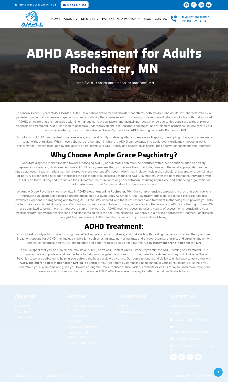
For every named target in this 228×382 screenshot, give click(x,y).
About (69, 18)
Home (55, 18)
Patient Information (119, 18)
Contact (162, 18)
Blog (147, 18)
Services (88, 18)
